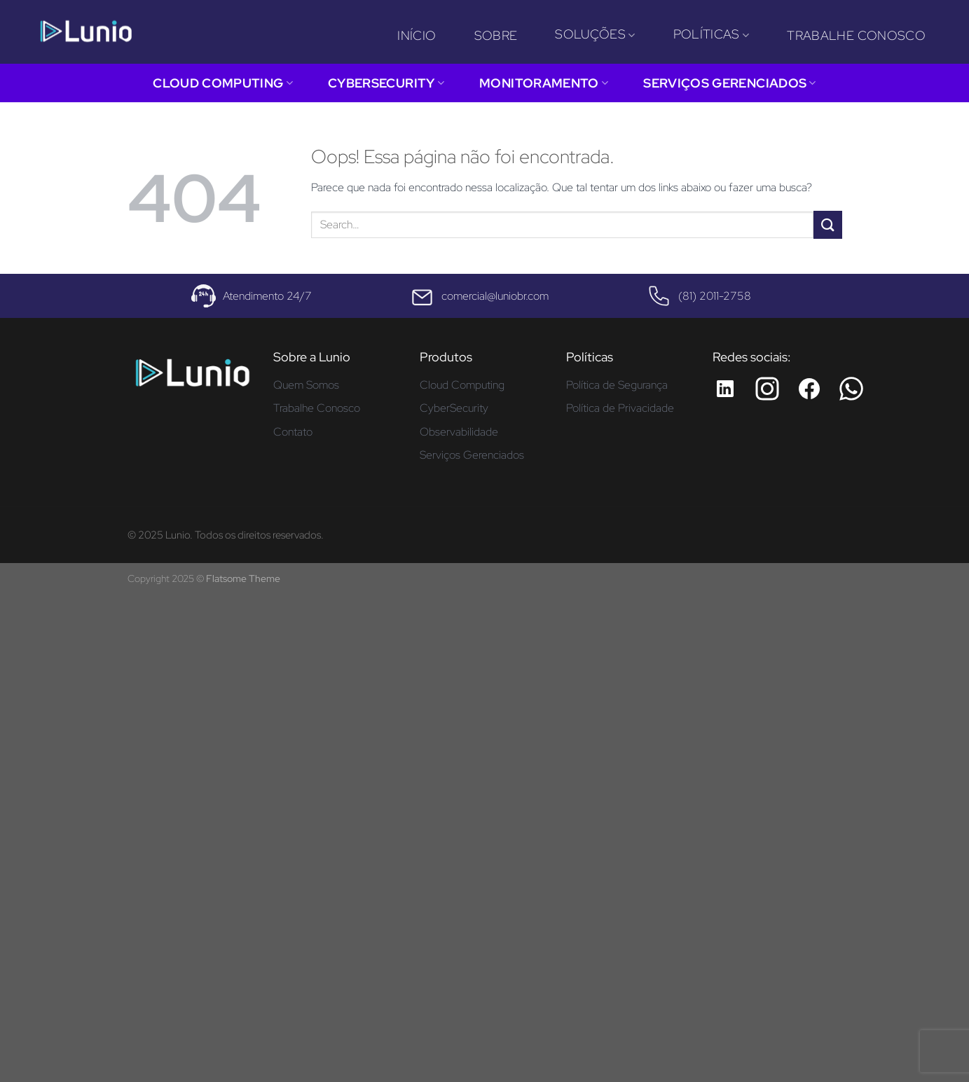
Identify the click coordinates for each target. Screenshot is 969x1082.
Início (416, 35)
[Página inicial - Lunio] (192, 377)
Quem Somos (306, 384)
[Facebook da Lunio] (809, 388)
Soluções (595, 34)
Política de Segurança (617, 384)
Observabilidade (459, 431)
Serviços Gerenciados (729, 83)
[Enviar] (827, 224)
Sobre (496, 35)
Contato (292, 431)
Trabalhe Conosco (856, 35)
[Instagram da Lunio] (767, 388)
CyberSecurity (386, 83)
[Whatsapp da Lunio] (851, 388)
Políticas (711, 34)
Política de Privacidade (620, 408)
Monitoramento (543, 83)
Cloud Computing (223, 83)
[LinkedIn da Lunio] (725, 388)
